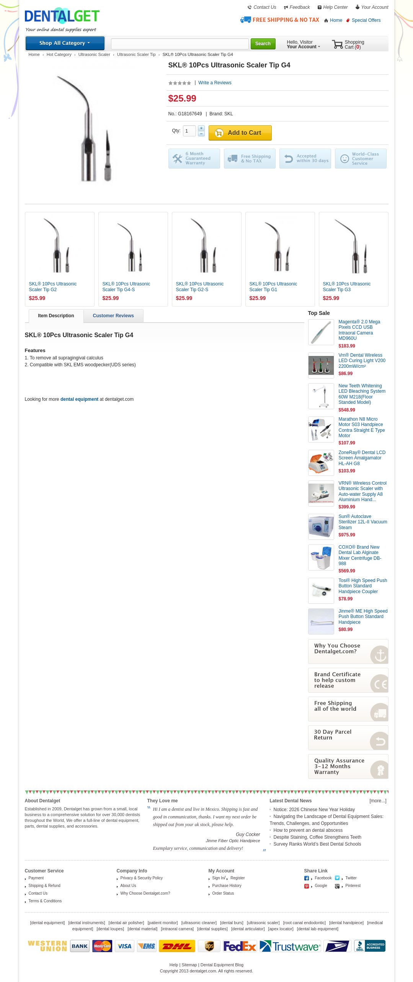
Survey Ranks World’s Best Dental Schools (317, 844)
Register (237, 878)
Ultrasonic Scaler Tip (136, 54)
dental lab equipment (317, 928)
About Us (128, 886)
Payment (36, 878)
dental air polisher (126, 922)
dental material (142, 928)
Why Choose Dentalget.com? (145, 893)
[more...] (377, 800)
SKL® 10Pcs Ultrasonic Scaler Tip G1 (273, 286)
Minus (201, 133)
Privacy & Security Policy (142, 878)
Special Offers (366, 20)
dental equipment (47, 922)
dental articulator (247, 928)
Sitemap (189, 964)
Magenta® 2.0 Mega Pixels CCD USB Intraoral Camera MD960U (359, 330)
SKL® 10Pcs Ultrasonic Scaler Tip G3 (347, 286)
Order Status (223, 893)
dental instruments (86, 922)
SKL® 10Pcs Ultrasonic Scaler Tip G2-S (200, 286)
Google (321, 886)
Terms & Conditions (45, 901)
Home (336, 20)
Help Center (335, 7)
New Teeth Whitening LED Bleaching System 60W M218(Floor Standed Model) (362, 394)
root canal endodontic (304, 922)
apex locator (280, 928)
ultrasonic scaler (263, 922)
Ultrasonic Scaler (94, 54)
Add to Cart (244, 133)
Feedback (300, 7)
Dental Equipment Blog (222, 964)
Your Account (375, 7)
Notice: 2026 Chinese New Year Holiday (314, 809)
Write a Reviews (214, 82)
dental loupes (110, 928)
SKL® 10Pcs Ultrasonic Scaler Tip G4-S (126, 286)
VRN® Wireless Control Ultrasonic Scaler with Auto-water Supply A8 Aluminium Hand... (363, 491)
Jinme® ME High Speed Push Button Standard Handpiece (363, 616)
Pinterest (353, 886)
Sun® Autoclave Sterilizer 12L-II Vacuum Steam (363, 522)
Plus (201, 128)
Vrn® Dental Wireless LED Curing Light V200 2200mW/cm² (362, 360)
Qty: (177, 130)
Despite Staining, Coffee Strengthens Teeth (318, 837)
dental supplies (212, 928)
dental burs (231, 922)
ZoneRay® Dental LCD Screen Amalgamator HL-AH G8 (362, 458)
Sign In (218, 878)
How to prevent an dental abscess (308, 830)
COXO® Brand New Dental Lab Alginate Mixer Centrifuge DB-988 (360, 555)
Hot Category (59, 54)
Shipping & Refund (44, 886)
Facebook (323, 878)
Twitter (351, 878)
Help (174, 964)
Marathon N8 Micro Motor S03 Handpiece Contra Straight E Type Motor (362, 427)
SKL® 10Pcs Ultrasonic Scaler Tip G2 (53, 286)
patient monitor (163, 922)
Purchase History (227, 886)
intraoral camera (177, 928)
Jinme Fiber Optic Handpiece (233, 840)
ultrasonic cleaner (199, 922)
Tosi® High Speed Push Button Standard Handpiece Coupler (363, 586)
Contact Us (264, 7)
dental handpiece (346, 922)
